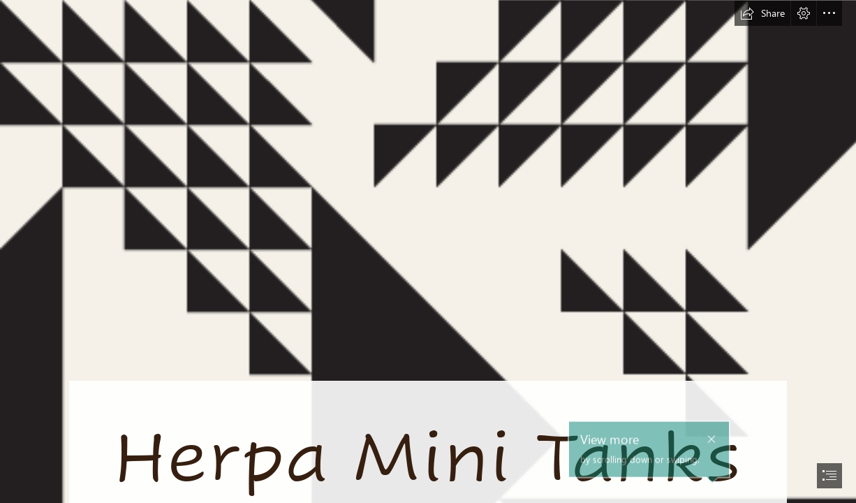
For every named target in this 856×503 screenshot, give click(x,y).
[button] (762, 13)
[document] (428, 251)
